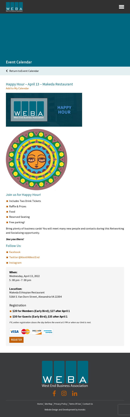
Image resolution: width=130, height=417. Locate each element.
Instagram (15, 262)
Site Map (48, 403)
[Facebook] (55, 393)
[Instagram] (64, 393)
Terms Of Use (75, 403)
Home (40, 403)
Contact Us (88, 403)
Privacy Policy (60, 403)
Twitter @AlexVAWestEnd (24, 257)
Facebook (14, 252)
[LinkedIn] (74, 393)
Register (16, 339)
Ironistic (81, 409)
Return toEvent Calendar (22, 71)
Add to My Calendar (17, 88)
